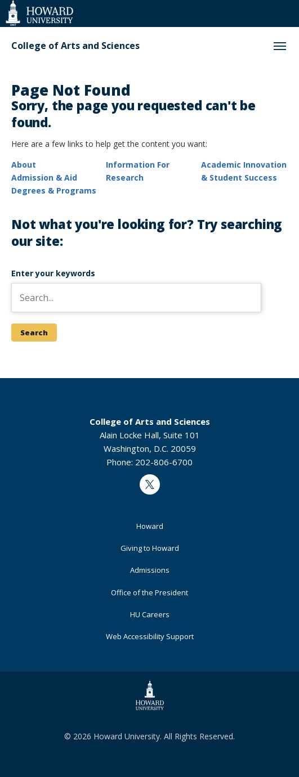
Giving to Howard (150, 548)
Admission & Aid (44, 177)
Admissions (149, 570)
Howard (149, 526)
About (23, 164)
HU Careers (149, 614)
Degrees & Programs (53, 190)
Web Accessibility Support (150, 636)
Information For (137, 164)
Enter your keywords (53, 273)
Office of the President (149, 592)
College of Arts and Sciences (75, 46)
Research (125, 177)
